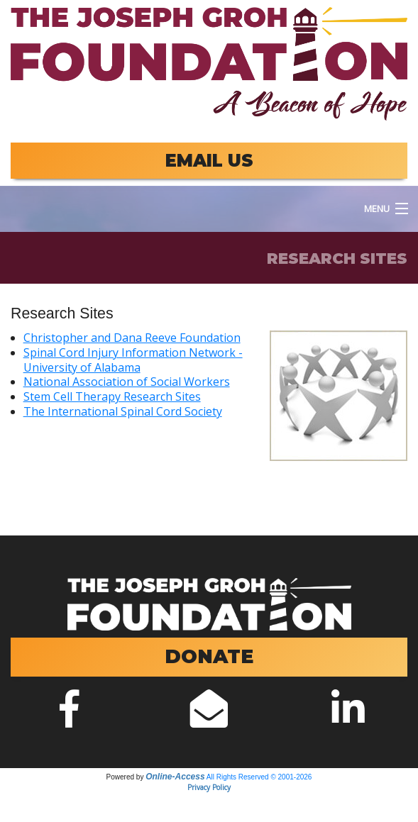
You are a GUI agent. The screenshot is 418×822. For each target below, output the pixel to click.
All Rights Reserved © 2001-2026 (259, 777)
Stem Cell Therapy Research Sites (112, 396)
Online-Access (174, 777)
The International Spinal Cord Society (122, 411)
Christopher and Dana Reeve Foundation (132, 337)
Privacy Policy (209, 787)
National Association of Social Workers (126, 381)
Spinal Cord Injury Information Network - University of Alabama (133, 360)
